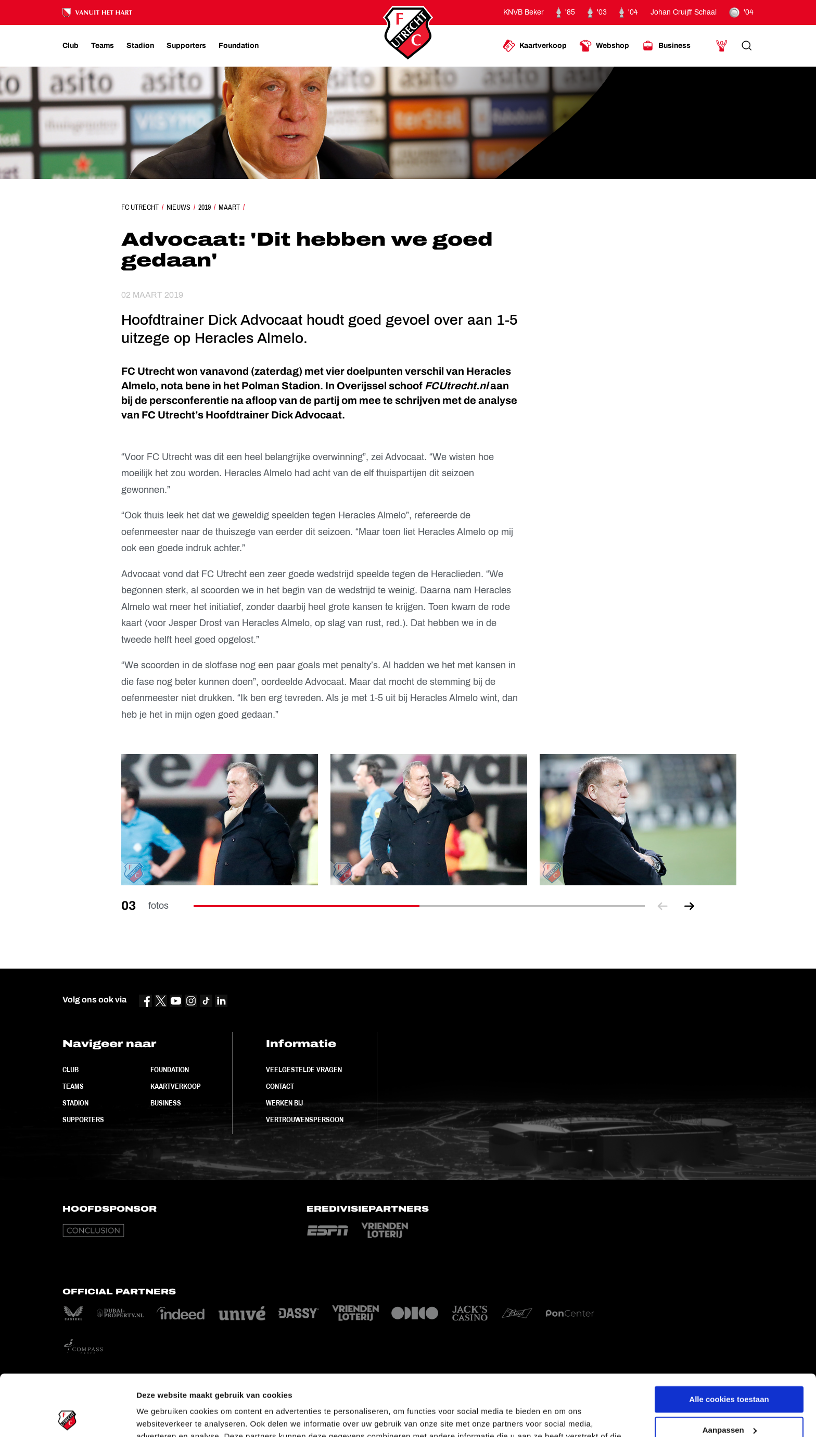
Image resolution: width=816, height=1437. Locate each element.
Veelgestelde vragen (304, 1069)
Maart (229, 207)
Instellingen (158, 1416)
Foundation (169, 1069)
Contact (280, 1086)
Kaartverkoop (175, 1086)
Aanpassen (730, 1368)
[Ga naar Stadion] (140, 46)
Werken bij (284, 1103)
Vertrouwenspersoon (304, 1119)
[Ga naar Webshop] (604, 46)
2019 (204, 207)
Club (70, 1069)
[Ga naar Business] (666, 46)
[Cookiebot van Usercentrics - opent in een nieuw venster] (67, 1417)
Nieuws (178, 207)
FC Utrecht (140, 207)
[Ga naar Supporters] (186, 46)
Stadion (75, 1103)
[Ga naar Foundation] (239, 46)
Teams (73, 1086)
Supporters (83, 1119)
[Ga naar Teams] (102, 46)
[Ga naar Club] (70, 46)
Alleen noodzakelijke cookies (729, 1399)
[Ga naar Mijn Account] (722, 46)
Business (165, 1103)
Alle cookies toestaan (729, 1338)
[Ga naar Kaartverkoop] (535, 46)
